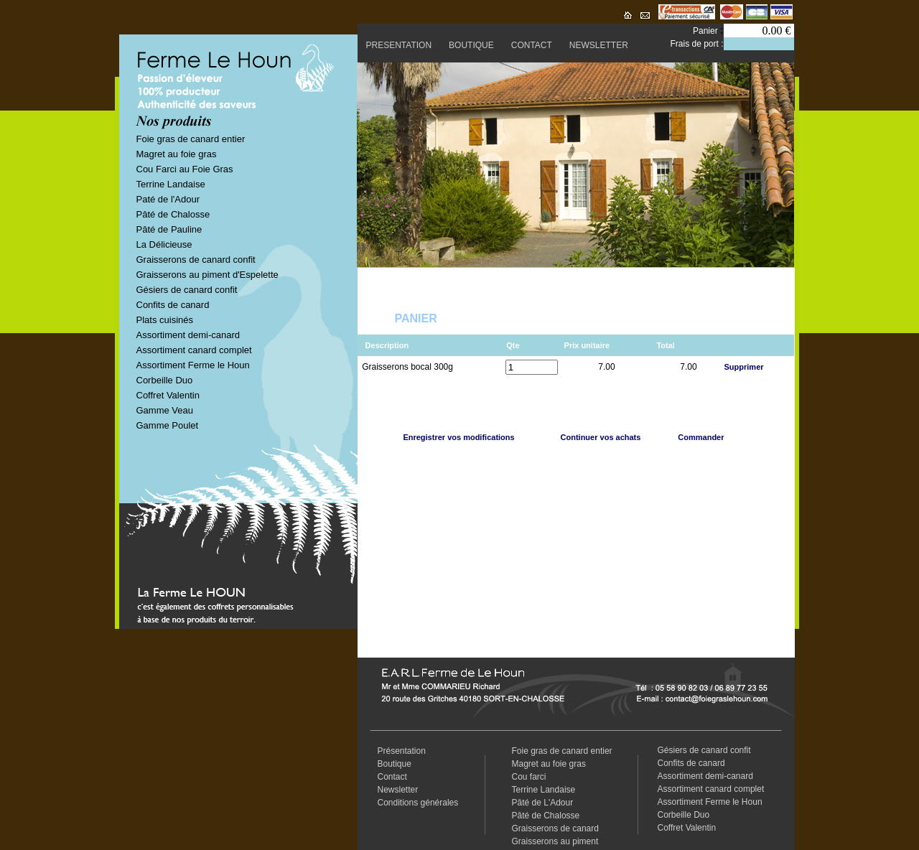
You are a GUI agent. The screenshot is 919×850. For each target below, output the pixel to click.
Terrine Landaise (170, 184)
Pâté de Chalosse (173, 214)
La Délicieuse (164, 244)
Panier (706, 31)
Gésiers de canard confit (187, 289)
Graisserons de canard (555, 828)
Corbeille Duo (164, 380)
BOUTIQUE (471, 45)
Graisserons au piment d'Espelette (207, 274)
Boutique (394, 764)
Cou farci (529, 777)
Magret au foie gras (176, 154)
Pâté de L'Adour (543, 803)
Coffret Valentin (168, 395)
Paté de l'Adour (168, 199)
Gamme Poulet (167, 425)
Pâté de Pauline (169, 229)
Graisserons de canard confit (196, 259)
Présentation (402, 751)
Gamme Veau (165, 410)
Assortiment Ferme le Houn (193, 365)
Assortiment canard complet (194, 350)
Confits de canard (173, 304)
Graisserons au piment (555, 841)
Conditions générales (418, 803)
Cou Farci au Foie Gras (184, 169)
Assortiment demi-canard (188, 335)
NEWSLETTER (598, 45)
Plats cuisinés (164, 319)
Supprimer (744, 367)
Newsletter (398, 790)
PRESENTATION (399, 45)
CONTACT (531, 45)
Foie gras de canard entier (191, 139)
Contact (392, 777)
